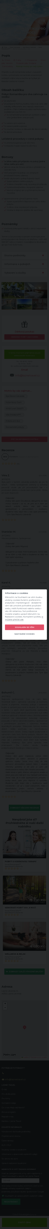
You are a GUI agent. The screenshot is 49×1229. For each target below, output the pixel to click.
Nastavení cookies (24, 634)
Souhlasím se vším (24, 627)
